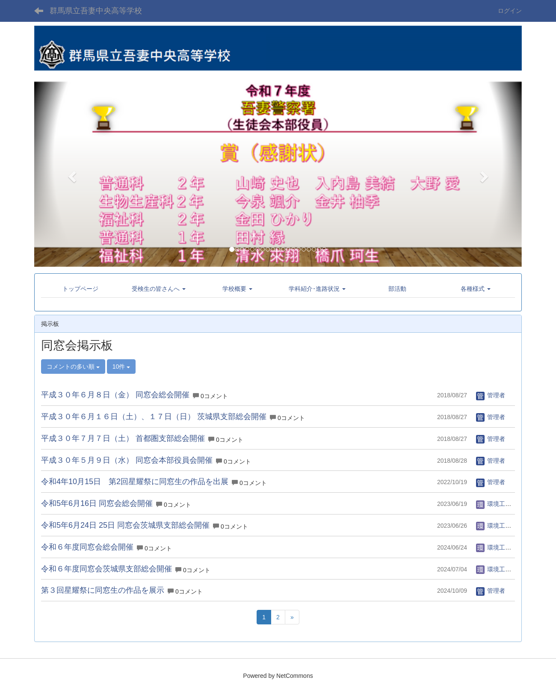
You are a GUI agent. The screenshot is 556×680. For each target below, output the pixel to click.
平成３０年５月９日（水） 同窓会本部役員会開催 (127, 460)
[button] (70, 173)
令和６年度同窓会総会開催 (87, 547)
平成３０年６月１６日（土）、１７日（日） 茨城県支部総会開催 (153, 416)
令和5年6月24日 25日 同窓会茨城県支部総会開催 (125, 525)
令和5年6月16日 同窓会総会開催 (97, 503)
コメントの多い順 (73, 366)
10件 (121, 366)
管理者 (490, 395)
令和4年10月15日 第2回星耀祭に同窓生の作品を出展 (134, 481)
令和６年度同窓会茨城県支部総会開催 (106, 569)
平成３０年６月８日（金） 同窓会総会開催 (115, 394)
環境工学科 (496, 503)
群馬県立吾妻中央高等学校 (96, 10)
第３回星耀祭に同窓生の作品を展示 (102, 590)
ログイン (510, 10)
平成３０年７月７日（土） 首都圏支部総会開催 (123, 438)
